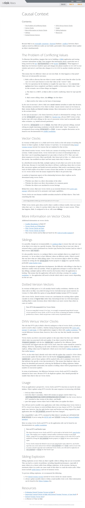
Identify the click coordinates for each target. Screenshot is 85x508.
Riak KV (63, 4)
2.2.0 (14, 10)
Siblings (27, 33)
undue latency (36, 469)
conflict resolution (49, 131)
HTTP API (47, 417)
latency (32, 351)
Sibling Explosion (61, 30)
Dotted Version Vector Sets (34, 497)
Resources (59, 33)
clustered (52, 44)
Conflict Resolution (31, 224)
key (36, 64)
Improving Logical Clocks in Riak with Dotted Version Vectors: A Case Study (50, 494)
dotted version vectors (35, 477)
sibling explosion (72, 349)
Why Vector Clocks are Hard (34, 230)
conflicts (65, 44)
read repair (32, 330)
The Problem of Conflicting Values (35, 26)
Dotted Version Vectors (32, 35)
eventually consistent (41, 44)
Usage (58, 28)
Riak (72, 1)
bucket (56, 64)
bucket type (57, 117)
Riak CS (80, 4)
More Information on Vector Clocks (36, 30)
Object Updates (44, 481)
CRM (61, 59)
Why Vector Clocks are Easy (34, 228)
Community (79, 1)
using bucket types (35, 263)
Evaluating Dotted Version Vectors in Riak (39, 492)
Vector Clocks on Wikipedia (34, 226)
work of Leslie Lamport (65, 233)
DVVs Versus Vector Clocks (64, 26)
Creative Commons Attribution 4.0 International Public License (59, 504)
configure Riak (57, 244)
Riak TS (71, 4)
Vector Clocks (29, 28)
